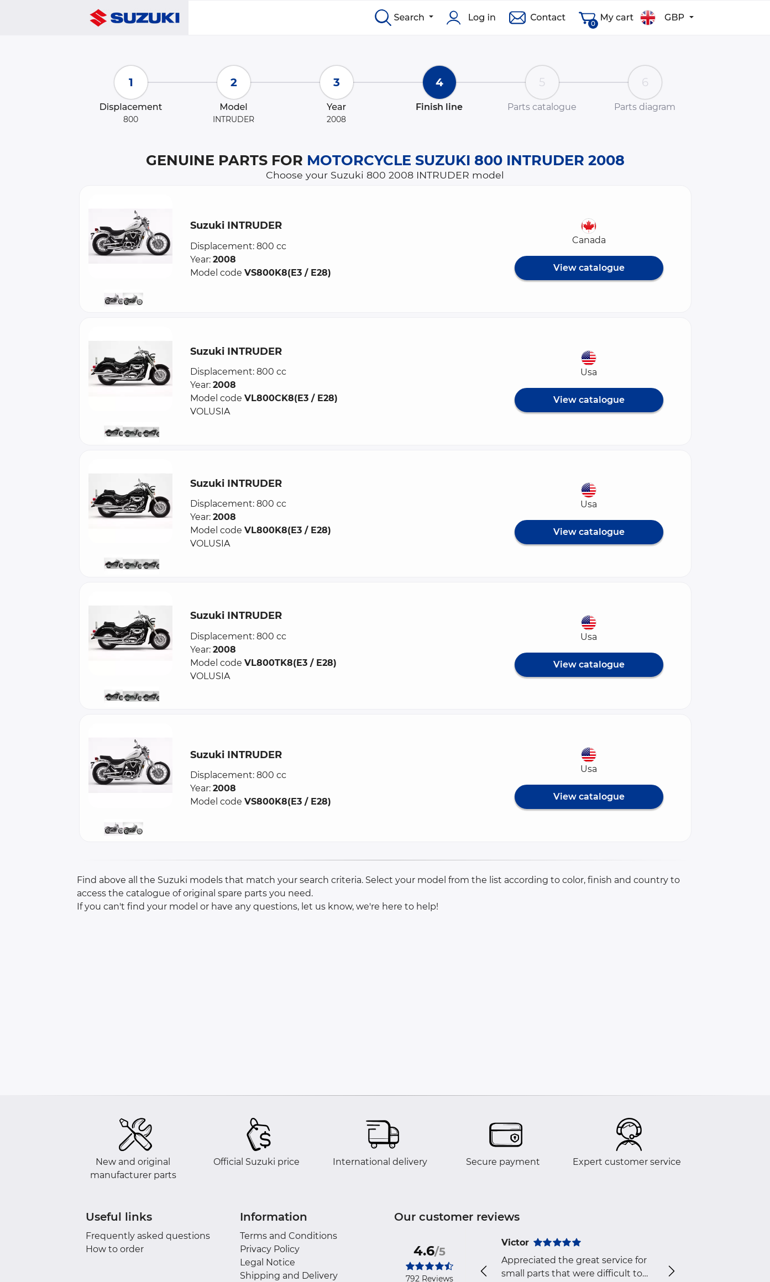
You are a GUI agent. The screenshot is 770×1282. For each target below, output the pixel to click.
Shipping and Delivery (289, 1275)
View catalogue (589, 267)
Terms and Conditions (288, 1236)
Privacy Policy (270, 1249)
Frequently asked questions (148, 1236)
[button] (130, 237)
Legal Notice (267, 1262)
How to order (115, 1249)
